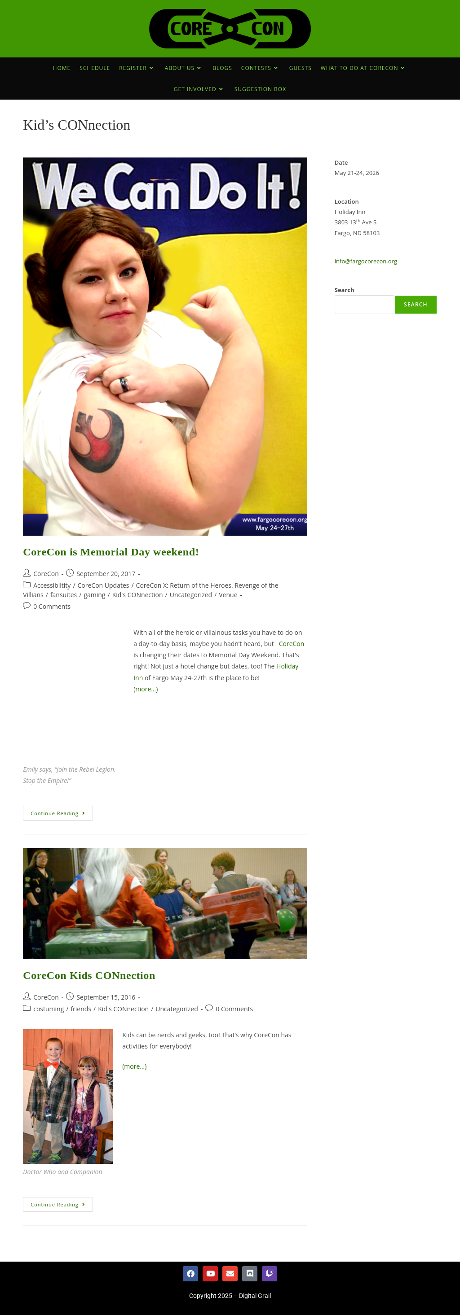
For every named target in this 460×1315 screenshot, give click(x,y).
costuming (48, 1009)
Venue (228, 594)
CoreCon (46, 573)
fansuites (63, 594)
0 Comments (52, 606)
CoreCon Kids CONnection (89, 975)
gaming (94, 594)
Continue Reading (62, 811)
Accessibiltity (52, 585)
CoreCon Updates (103, 585)
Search (344, 290)
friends (81, 1009)
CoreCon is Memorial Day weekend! (111, 552)
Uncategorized (191, 594)
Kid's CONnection (137, 594)
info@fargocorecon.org (366, 261)
